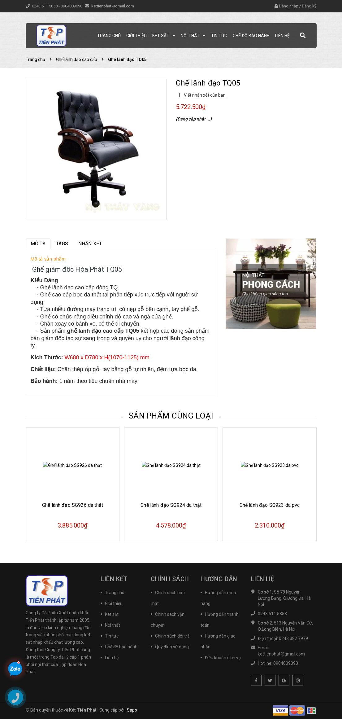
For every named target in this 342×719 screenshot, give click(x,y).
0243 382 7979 (293, 638)
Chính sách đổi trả (172, 636)
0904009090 (72, 6)
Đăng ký (309, 6)
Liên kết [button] (114, 579)
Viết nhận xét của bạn (205, 95)
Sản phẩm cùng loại (171, 415)
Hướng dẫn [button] (219, 579)
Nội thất (112, 625)
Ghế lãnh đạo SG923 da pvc (270, 505)
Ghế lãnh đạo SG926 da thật (72, 505)
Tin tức (112, 636)
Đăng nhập (288, 6)
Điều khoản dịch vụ (223, 657)
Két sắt (112, 614)
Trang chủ (114, 592)
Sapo (132, 710)
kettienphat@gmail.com (112, 6)
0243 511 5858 (45, 6)
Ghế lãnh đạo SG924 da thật (171, 505)
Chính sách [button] (170, 579)
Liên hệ (112, 657)
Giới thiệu (114, 603)
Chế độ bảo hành (121, 646)
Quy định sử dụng (172, 646)
